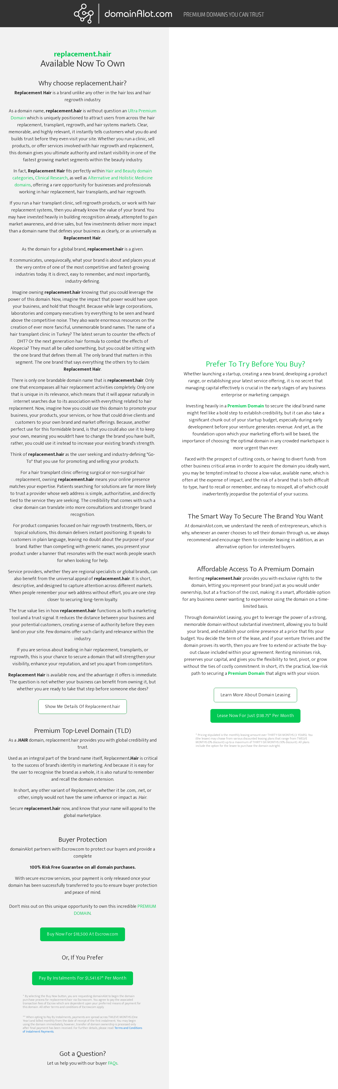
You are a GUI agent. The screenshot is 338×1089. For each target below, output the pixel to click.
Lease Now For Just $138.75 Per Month (255, 716)
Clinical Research (51, 178)
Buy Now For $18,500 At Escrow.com (82, 934)
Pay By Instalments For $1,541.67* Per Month (82, 978)
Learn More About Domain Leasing (255, 695)
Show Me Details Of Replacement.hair (82, 707)
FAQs (112, 1063)
